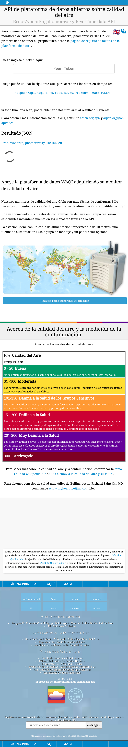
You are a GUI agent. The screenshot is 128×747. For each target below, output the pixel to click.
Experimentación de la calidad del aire (62, 642)
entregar (93, 725)
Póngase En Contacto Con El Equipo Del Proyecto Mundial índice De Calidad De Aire (62, 623)
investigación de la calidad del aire (60, 632)
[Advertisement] (64, 523)
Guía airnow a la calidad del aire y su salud (81, 474)
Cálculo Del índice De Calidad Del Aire (62, 661)
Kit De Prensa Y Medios (62, 626)
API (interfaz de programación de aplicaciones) (62, 669)
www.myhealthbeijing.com (69, 488)
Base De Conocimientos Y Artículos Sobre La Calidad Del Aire (62, 639)
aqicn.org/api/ (90, 118)
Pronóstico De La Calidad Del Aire (62, 663)
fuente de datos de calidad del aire (62, 658)
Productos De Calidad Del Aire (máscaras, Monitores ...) (62, 666)
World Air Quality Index (52, 562)
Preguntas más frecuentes (60, 651)
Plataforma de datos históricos (62, 672)
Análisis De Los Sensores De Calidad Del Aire (62, 645)
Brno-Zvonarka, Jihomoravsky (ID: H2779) (31, 143)
